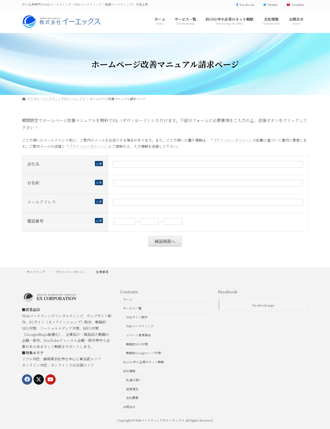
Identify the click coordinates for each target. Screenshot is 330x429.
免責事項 (102, 272)
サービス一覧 (132, 308)
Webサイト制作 (136, 317)
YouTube (294, 4)
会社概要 (132, 397)
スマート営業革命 (138, 335)
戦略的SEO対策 (137, 344)
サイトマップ (36, 272)
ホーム (127, 299)
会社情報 (129, 371)
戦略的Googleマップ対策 (143, 353)
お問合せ (129, 406)
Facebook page (263, 305)
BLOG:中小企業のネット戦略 (143, 362)
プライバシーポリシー (231, 140)
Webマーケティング (140, 326)
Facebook (244, 4)
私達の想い (134, 380)
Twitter (270, 4)
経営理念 (132, 388)
